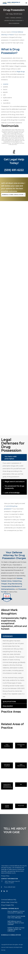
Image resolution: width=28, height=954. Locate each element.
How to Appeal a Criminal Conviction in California (14, 912)
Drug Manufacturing (15, 584)
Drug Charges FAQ (7, 905)
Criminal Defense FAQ (8, 899)
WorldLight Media (18, 947)
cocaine (5, 84)
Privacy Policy (5, 876)
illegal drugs (20, 71)
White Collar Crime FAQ (9, 902)
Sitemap (3, 950)
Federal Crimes (6, 581)
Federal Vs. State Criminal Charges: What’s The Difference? (14, 929)
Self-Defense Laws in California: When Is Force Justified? (14, 923)
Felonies (19, 578)
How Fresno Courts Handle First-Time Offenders (14, 917)
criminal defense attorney (17, 866)
